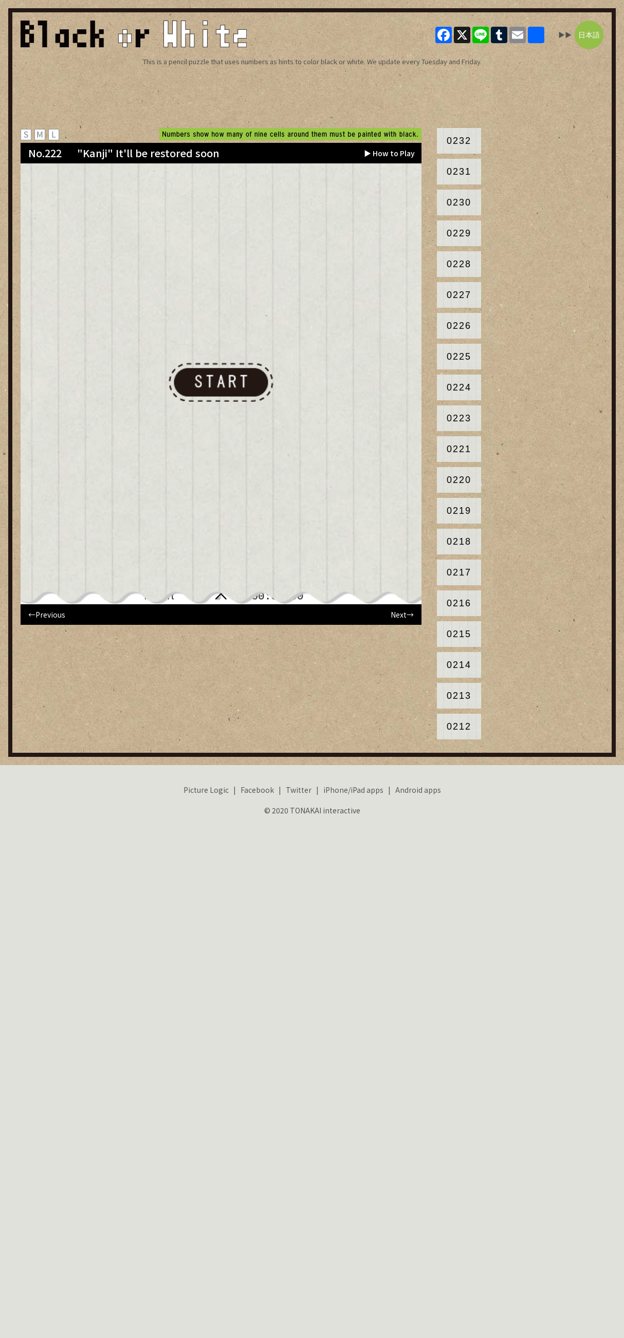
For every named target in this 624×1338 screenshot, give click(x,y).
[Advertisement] (312, 97)
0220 (459, 480)
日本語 (589, 35)
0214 (459, 665)
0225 (459, 356)
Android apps (418, 790)
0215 (459, 634)
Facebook (257, 790)
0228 (459, 264)
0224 (459, 387)
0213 (459, 696)
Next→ (402, 614)
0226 (459, 326)
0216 (459, 603)
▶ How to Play (389, 153)
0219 (459, 511)
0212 (459, 726)
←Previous (46, 614)
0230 (459, 202)
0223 (459, 418)
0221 (459, 449)
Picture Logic (206, 790)
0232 (459, 141)
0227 (459, 295)
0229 (459, 233)
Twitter (298, 790)
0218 (459, 541)
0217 (459, 572)
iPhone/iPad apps (353, 790)
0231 (459, 171)
